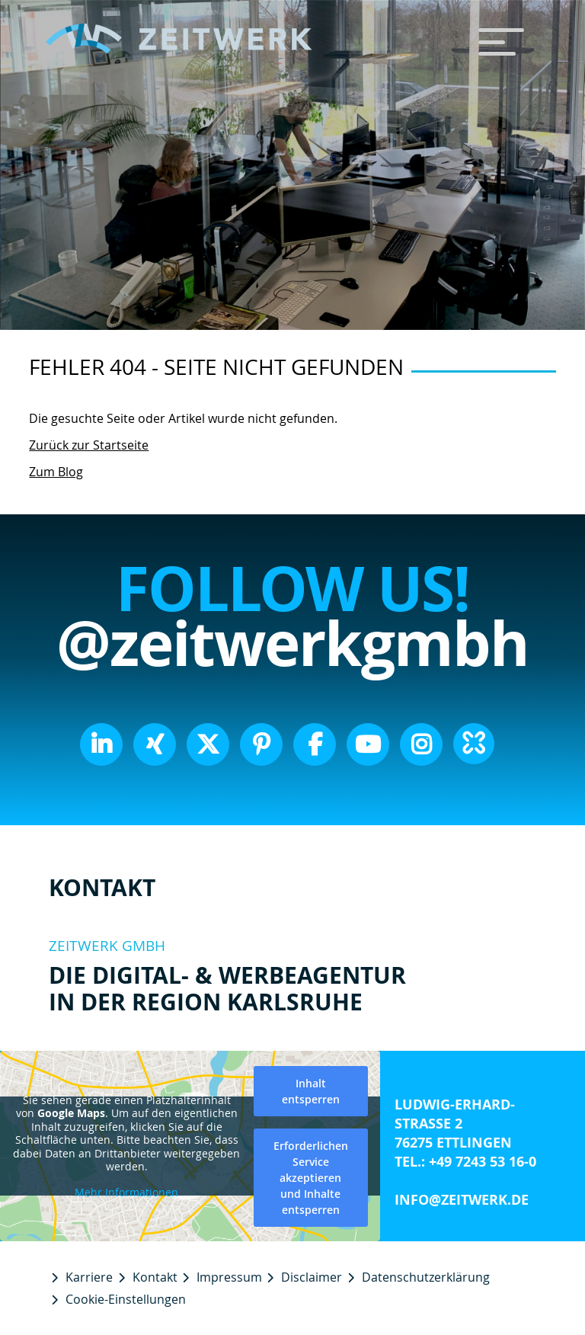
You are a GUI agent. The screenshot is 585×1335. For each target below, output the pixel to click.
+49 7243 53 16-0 (482, 1161)
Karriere (89, 1277)
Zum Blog (56, 471)
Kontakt (155, 1277)
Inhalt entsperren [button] (311, 1091)
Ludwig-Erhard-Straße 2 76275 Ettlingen (455, 1123)
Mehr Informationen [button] (126, 1192)
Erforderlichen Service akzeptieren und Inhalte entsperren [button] (310, 1177)
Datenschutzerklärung (426, 1277)
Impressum (229, 1277)
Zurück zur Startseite (89, 445)
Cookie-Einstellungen (126, 1299)
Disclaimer (311, 1277)
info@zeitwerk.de (462, 1199)
